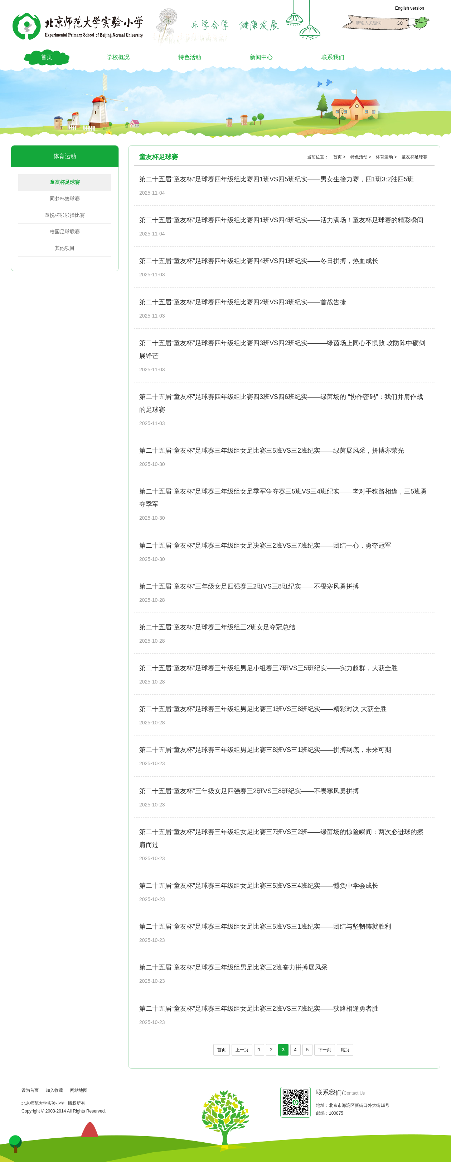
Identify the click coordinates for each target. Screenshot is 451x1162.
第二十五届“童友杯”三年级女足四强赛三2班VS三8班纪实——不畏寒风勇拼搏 (249, 586)
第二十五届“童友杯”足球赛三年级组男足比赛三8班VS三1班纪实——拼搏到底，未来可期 (265, 749)
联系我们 (332, 57)
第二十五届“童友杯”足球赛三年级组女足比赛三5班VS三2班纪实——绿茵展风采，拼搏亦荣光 (271, 450)
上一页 (242, 1049)
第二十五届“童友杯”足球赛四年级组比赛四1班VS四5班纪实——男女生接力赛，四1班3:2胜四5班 (276, 179)
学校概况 (118, 57)
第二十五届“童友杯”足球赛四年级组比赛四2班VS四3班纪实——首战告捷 (242, 302)
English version (409, 8)
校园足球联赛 (65, 231)
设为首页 (30, 1090)
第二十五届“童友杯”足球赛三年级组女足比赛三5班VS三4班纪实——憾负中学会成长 (258, 885)
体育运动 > (387, 156)
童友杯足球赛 (65, 182)
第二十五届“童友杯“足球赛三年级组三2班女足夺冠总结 (217, 627)
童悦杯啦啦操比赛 (65, 215)
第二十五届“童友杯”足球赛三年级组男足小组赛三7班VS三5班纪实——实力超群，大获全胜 (268, 668)
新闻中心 (261, 57)
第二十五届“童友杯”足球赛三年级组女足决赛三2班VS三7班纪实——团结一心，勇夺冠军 (265, 545)
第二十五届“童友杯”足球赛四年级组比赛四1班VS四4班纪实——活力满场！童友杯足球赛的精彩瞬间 (281, 220)
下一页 (324, 1049)
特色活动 (189, 57)
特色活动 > (361, 156)
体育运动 (64, 156)
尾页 (345, 1049)
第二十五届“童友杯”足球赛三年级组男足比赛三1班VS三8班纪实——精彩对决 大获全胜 (263, 709)
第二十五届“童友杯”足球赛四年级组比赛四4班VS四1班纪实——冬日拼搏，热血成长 (258, 261)
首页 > (340, 156)
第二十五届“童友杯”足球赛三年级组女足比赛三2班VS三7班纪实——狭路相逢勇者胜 (258, 1008)
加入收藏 (54, 1090)
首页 (46, 57)
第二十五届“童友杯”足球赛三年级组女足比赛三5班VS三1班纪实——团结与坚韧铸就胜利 (265, 926)
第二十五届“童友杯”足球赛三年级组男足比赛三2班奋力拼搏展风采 (233, 967)
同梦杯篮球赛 (65, 198)
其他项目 (65, 248)
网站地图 (78, 1090)
